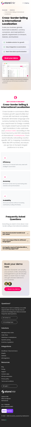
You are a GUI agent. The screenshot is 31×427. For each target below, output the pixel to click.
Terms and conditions (7, 381)
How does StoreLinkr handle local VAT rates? (14, 233)
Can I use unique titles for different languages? (14, 240)
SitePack (3, 355)
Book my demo (13, 289)
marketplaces (19, 135)
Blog (2, 367)
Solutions (12, 10)
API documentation (6, 376)
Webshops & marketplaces (8, 337)
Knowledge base (8, 322)
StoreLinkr (4, 10)
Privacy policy (5, 379)
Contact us (6, 317)
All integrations (5, 358)
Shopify (3, 353)
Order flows (4, 335)
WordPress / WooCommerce (9, 351)
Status (3, 420)
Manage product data (7, 332)
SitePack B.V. (25, 416)
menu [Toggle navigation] (25, 3)
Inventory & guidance (7, 342)
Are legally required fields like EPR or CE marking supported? (15, 248)
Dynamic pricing (5, 340)
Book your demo (11, 58)
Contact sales (5, 374)
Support (3, 371)
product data (10, 131)
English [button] (5, 386)
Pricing (3, 369)
